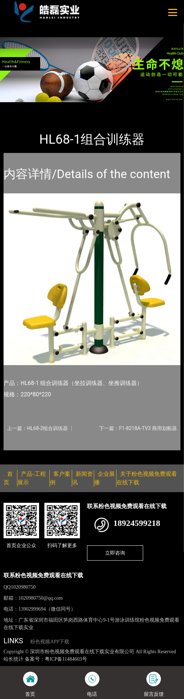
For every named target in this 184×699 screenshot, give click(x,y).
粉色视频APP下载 (49, 641)
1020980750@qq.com (40, 598)
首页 (15, 107)
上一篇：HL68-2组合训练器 (37, 428)
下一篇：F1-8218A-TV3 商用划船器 (138, 428)
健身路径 (78, 107)
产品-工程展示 (44, 107)
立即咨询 (115, 553)
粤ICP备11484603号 (66, 659)
